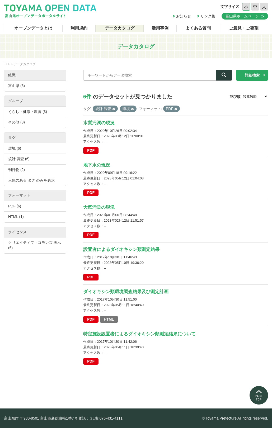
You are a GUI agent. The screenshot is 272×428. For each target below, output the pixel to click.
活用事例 (160, 28)
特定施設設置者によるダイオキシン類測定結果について (139, 333)
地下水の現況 (96, 165)
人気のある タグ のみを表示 (31, 180)
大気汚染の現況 (99, 207)
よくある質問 (198, 28)
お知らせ (183, 16)
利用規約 (79, 28)
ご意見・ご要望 (244, 28)
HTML (109, 319)
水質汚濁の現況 (99, 122)
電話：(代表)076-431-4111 (100, 418)
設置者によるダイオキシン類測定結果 (121, 249)
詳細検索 (252, 75)
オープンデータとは (33, 28)
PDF (91, 150)
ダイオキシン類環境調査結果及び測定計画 (125, 291)
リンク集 (207, 16)
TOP (7, 64)
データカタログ (119, 28)
